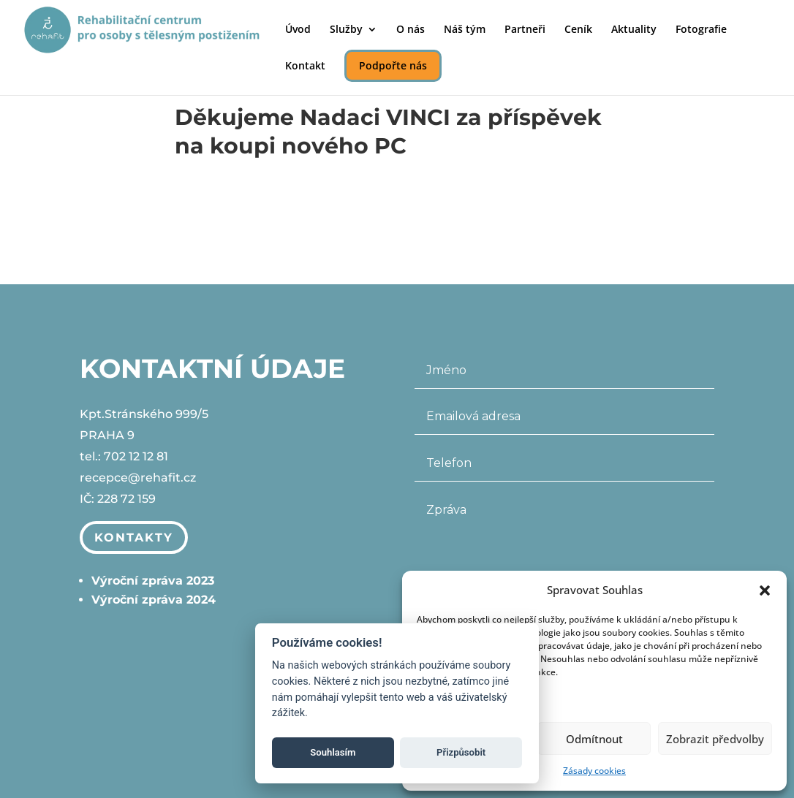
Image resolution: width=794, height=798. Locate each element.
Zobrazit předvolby (715, 739)
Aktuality (634, 30)
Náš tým (464, 30)
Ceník (578, 30)
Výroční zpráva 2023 (152, 581)
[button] (764, 590)
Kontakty (133, 537)
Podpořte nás (393, 65)
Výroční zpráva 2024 (153, 600)
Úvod (298, 30)
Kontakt (305, 66)
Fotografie (701, 30)
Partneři (524, 30)
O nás (410, 30)
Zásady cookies (594, 770)
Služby (346, 30)
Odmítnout (594, 739)
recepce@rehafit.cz (138, 478)
